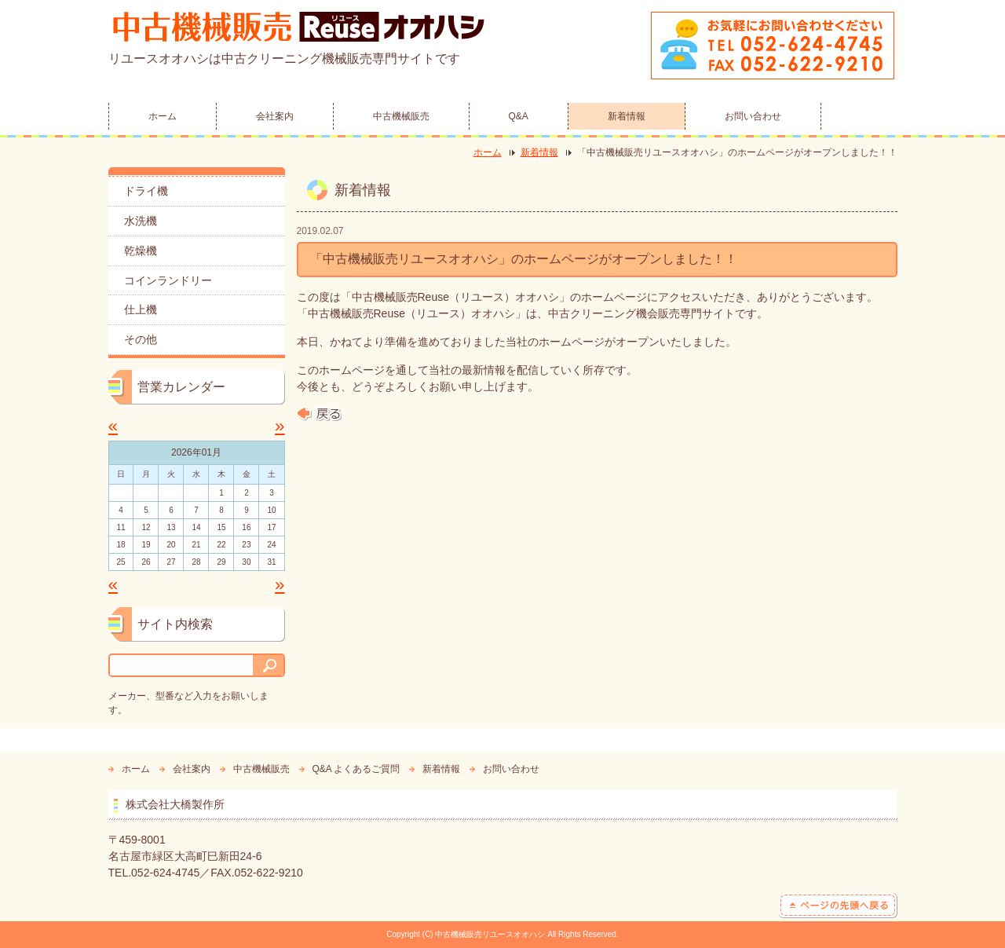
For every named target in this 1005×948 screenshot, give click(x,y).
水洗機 (140, 220)
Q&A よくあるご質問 (356, 768)
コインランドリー (168, 280)
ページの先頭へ (838, 905)
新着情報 (626, 116)
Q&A (518, 116)
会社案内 (275, 116)
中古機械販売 (401, 116)
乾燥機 (140, 250)
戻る (319, 414)
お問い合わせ (753, 116)
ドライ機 (146, 191)
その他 (140, 339)
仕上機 (140, 309)
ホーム (162, 116)
